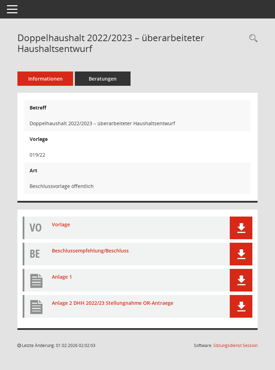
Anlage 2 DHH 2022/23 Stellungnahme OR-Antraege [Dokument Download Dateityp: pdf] (112, 303)
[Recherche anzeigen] (252, 38)
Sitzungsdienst (235, 345)
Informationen (45, 78)
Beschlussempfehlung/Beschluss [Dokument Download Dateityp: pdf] (90, 250)
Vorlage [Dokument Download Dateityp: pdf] (61, 224)
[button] (241, 228)
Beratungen (103, 78)
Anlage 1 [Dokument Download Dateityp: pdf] (62, 276)
